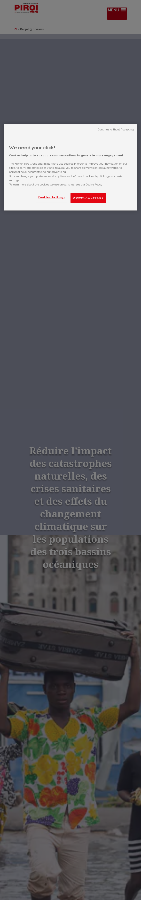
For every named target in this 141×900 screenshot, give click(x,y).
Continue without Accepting (116, 129)
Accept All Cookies (88, 197)
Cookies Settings (51, 197)
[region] (71, 167)
